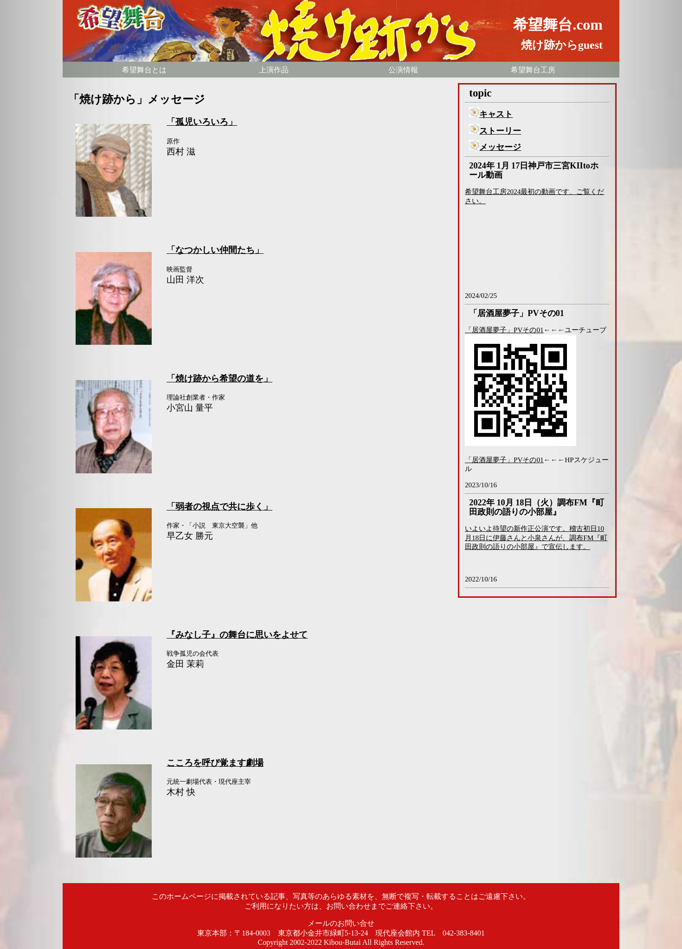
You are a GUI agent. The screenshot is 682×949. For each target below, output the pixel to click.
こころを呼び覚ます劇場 (215, 763)
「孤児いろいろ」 (202, 122)
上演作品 (274, 70)
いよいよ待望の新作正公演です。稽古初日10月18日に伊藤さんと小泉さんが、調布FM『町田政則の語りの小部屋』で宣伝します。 (536, 537)
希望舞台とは (144, 70)
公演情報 (403, 70)
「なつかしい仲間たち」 (215, 250)
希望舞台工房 (533, 70)
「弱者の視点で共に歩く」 (219, 506)
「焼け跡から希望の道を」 (219, 378)
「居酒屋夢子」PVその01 (504, 330)
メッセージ (495, 147)
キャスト (491, 114)
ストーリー (495, 131)
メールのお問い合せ (341, 923)
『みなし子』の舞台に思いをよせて (237, 634)
